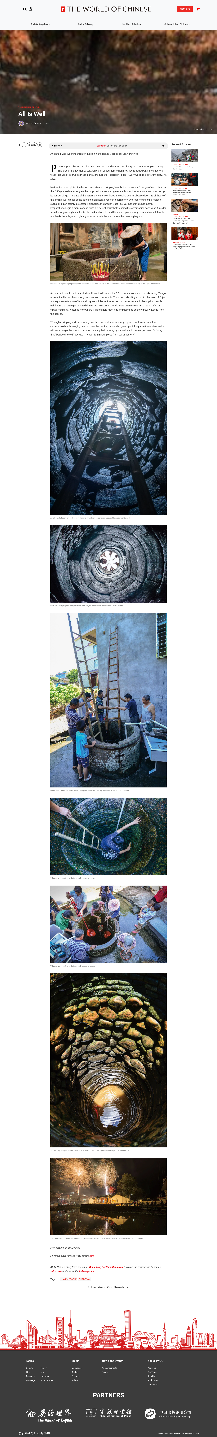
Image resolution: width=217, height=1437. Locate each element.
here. (92, 1256)
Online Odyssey (85, 24)
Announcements (109, 1368)
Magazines (77, 1368)
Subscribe (101, 145)
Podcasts (76, 1376)
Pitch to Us (153, 1380)
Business (30, 1376)
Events (105, 1372)
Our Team (152, 1372)
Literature (45, 1376)
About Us (152, 1368)
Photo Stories (47, 1380)
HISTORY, (176, 214)
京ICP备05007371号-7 (190, 1433)
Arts (42, 1372)
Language (30, 1380)
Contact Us (153, 1384)
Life (28, 1372)
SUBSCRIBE (185, 9)
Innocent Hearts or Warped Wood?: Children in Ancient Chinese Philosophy (182, 193)
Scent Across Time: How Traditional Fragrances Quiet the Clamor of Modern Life (184, 221)
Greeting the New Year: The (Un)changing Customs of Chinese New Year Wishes (184, 247)
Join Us (151, 1376)
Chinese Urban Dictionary (177, 24)
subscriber (56, 1271)
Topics (30, 1361)
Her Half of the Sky (131, 24)
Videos (75, 1380)
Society (29, 1368)
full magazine (86, 1271)
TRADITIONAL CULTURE (29, 107)
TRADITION (84, 1279)
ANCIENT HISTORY (179, 242)
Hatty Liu (29, 123)
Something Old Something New (106, 1267)
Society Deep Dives (40, 24)
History (44, 1368)
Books (75, 1372)
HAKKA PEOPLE (69, 1279)
